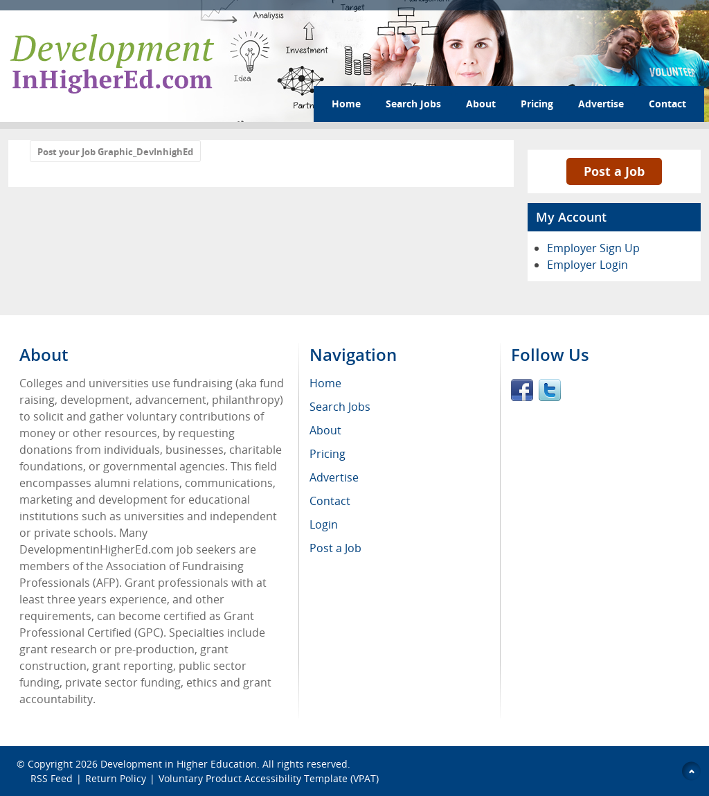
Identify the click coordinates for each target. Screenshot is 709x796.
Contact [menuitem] (329, 500)
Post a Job (614, 171)
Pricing (537, 103)
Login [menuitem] (323, 524)
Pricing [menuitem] (327, 453)
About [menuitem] (325, 430)
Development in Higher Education (178, 763)
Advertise (601, 103)
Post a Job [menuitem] (335, 548)
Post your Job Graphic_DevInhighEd (115, 151)
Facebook (522, 390)
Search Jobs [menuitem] (339, 406)
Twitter (550, 390)
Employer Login (587, 264)
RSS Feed (51, 778)
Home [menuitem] (325, 383)
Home (346, 103)
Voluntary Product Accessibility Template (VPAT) (269, 778)
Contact (667, 103)
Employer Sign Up (593, 248)
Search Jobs (413, 103)
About (481, 103)
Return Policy (115, 778)
